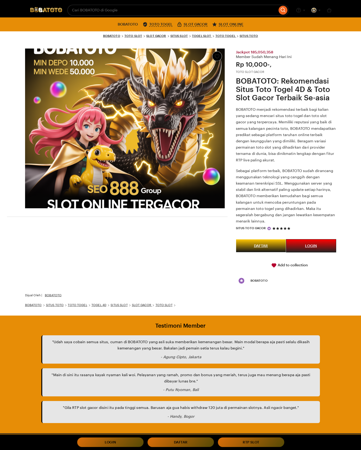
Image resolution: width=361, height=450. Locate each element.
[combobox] (172, 10)
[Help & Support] (300, 10)
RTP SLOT (251, 442)
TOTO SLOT (133, 36)
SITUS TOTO (249, 36)
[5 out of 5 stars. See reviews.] (282, 228)
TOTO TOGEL (225, 36)
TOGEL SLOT (202, 36)
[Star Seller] (269, 228)
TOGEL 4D (98, 305)
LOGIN (311, 246)
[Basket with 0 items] (329, 10)
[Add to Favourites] (217, 56)
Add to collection (289, 265)
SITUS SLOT (179, 36)
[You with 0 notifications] (316, 10)
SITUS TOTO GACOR (251, 228)
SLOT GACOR (156, 36)
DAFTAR (261, 246)
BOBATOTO (111, 36)
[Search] (283, 10)
